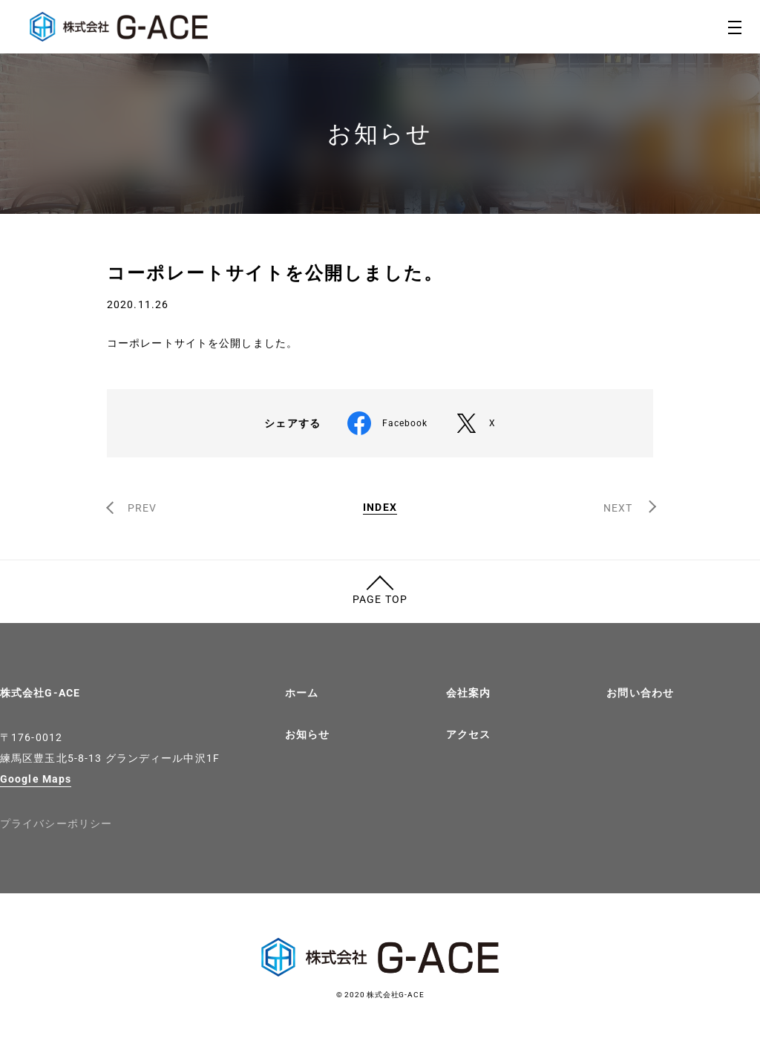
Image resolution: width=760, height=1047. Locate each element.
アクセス (468, 734)
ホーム (301, 693)
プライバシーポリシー (56, 823)
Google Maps (35, 779)
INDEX (380, 507)
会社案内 (468, 693)
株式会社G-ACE (40, 693)
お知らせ (307, 734)
